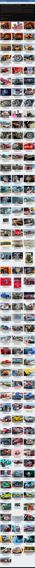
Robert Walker (8, 2)
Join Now (31, 1)
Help (33, 0)
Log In (33, 1)
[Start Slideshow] (31, 5)
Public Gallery (30, 0)
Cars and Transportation (16, 2)
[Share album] (27, 5)
